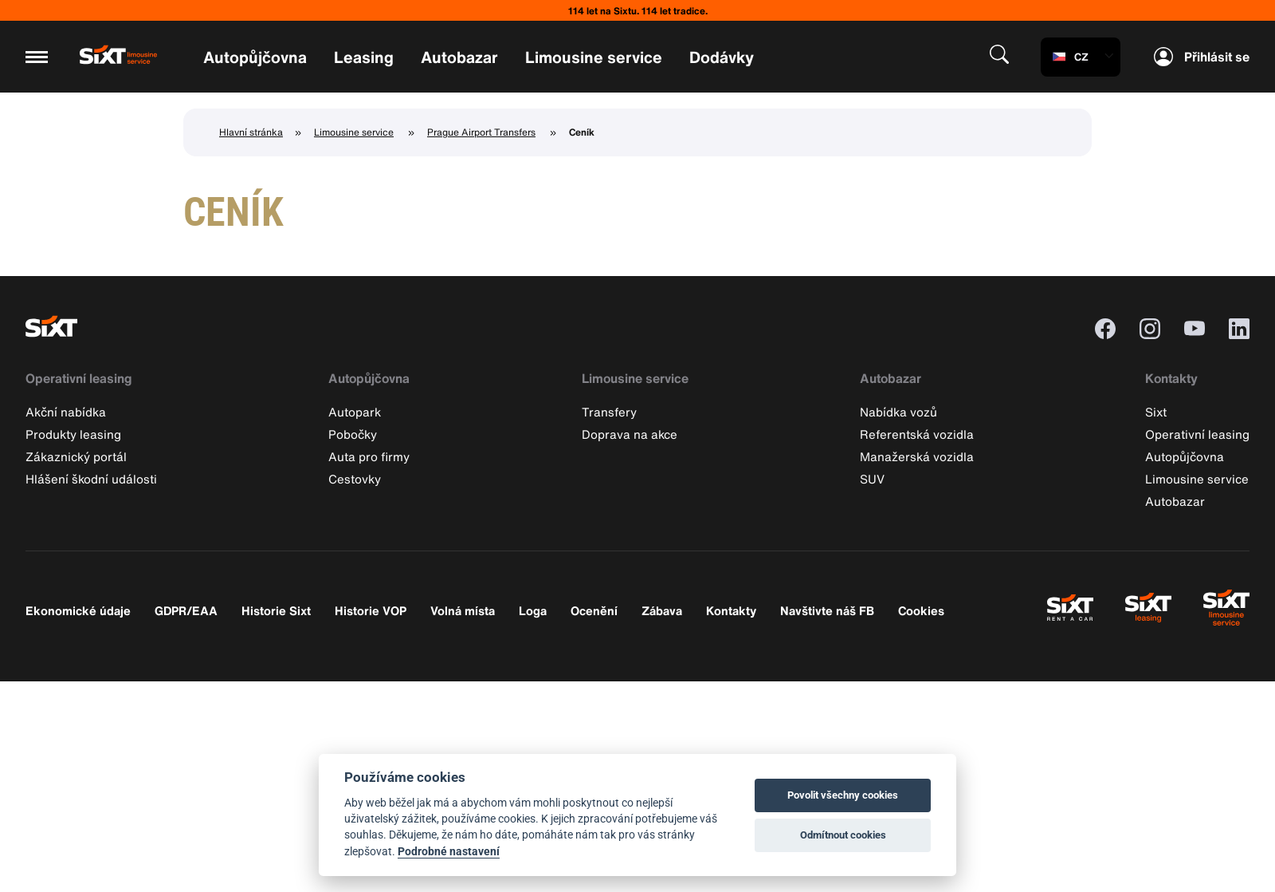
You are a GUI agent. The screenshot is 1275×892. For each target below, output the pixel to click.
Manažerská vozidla (917, 456)
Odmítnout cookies (843, 835)
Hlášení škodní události (91, 478)
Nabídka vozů (898, 411)
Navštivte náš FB (827, 610)
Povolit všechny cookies (842, 795)
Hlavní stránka (251, 132)
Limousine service (593, 57)
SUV (872, 478)
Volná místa (462, 610)
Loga (533, 610)
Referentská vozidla (917, 434)
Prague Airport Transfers (481, 132)
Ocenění (594, 610)
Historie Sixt (276, 610)
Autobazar (459, 57)
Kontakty (1171, 378)
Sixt (1156, 411)
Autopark (354, 411)
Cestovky (354, 478)
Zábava (661, 610)
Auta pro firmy (369, 456)
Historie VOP (370, 610)
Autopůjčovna (255, 57)
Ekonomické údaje (78, 610)
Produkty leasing (73, 434)
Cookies (921, 610)
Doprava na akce (629, 434)
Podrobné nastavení (449, 851)
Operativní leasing (79, 378)
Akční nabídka (66, 411)
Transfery (609, 411)
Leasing (364, 57)
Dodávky (721, 57)
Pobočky (352, 434)
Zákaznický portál (76, 456)
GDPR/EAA (186, 610)
